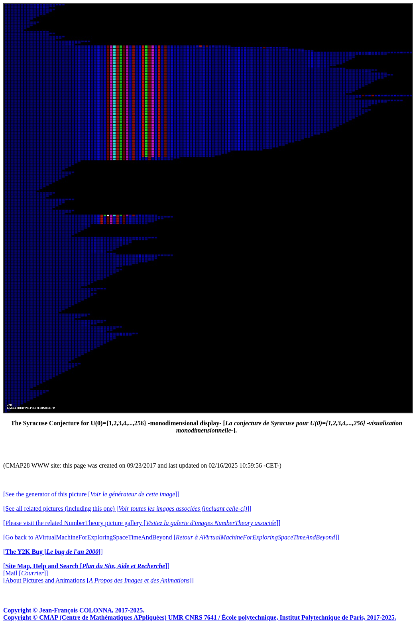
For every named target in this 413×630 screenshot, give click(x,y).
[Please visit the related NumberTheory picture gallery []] (141, 522)
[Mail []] (25, 573)
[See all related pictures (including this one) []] (127, 508)
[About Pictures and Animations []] (98, 580)
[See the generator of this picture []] (91, 494)
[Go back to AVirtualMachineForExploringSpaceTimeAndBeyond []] (171, 537)
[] (53, 551)
